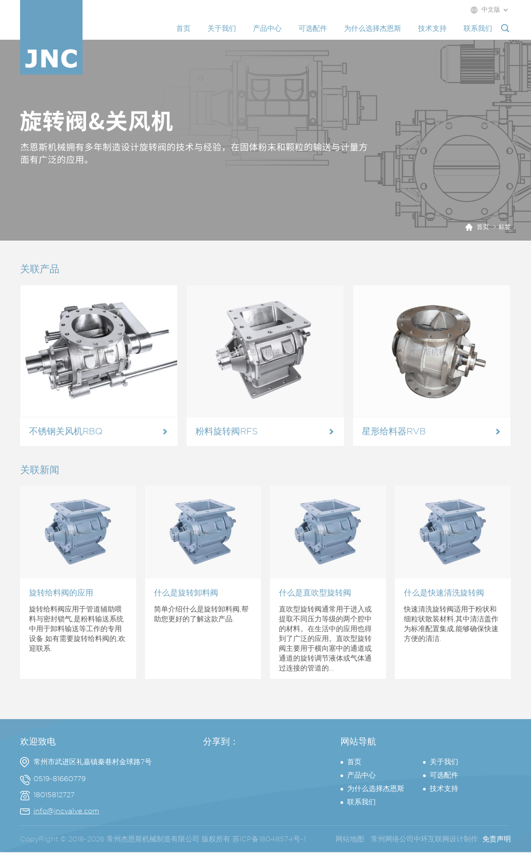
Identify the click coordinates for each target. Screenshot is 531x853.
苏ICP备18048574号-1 (269, 839)
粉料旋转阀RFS (226, 432)
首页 (483, 227)
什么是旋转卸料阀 (186, 593)
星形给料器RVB (394, 432)
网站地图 (350, 839)
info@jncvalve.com (66, 811)
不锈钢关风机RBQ (66, 432)
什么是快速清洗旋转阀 (444, 593)
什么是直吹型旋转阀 (315, 593)
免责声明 (496, 839)
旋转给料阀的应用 (61, 593)
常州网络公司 (392, 839)
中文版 (490, 9)
